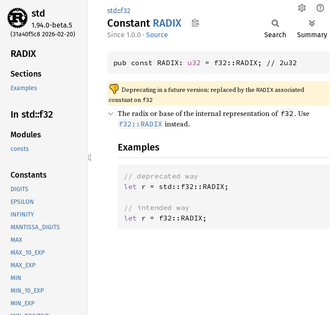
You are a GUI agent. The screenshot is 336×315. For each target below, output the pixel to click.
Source (157, 35)
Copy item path (195, 22)
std (38, 13)
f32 (125, 11)
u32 (194, 62)
